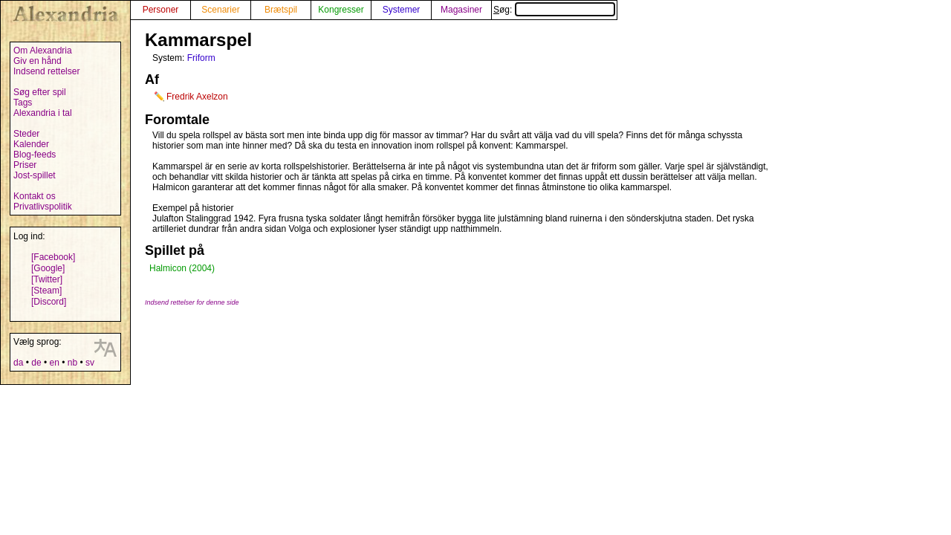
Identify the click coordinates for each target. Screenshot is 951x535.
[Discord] (48, 301)
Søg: (554, 9)
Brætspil (280, 9)
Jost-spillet (34, 175)
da (18, 362)
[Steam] (46, 290)
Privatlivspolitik (42, 206)
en (54, 362)
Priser (24, 165)
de (36, 362)
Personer (161, 9)
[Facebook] (53, 257)
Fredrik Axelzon (197, 96)
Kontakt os (34, 196)
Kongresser (340, 9)
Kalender (31, 144)
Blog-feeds (34, 154)
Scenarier (220, 9)
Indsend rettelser (46, 71)
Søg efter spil (39, 92)
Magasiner (461, 9)
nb (72, 362)
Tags (22, 102)
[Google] (48, 268)
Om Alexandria (42, 50)
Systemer (402, 9)
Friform (201, 58)
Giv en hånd (37, 61)
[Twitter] (46, 279)
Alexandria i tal (42, 113)
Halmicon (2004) (182, 268)
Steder (26, 134)
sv (89, 362)
